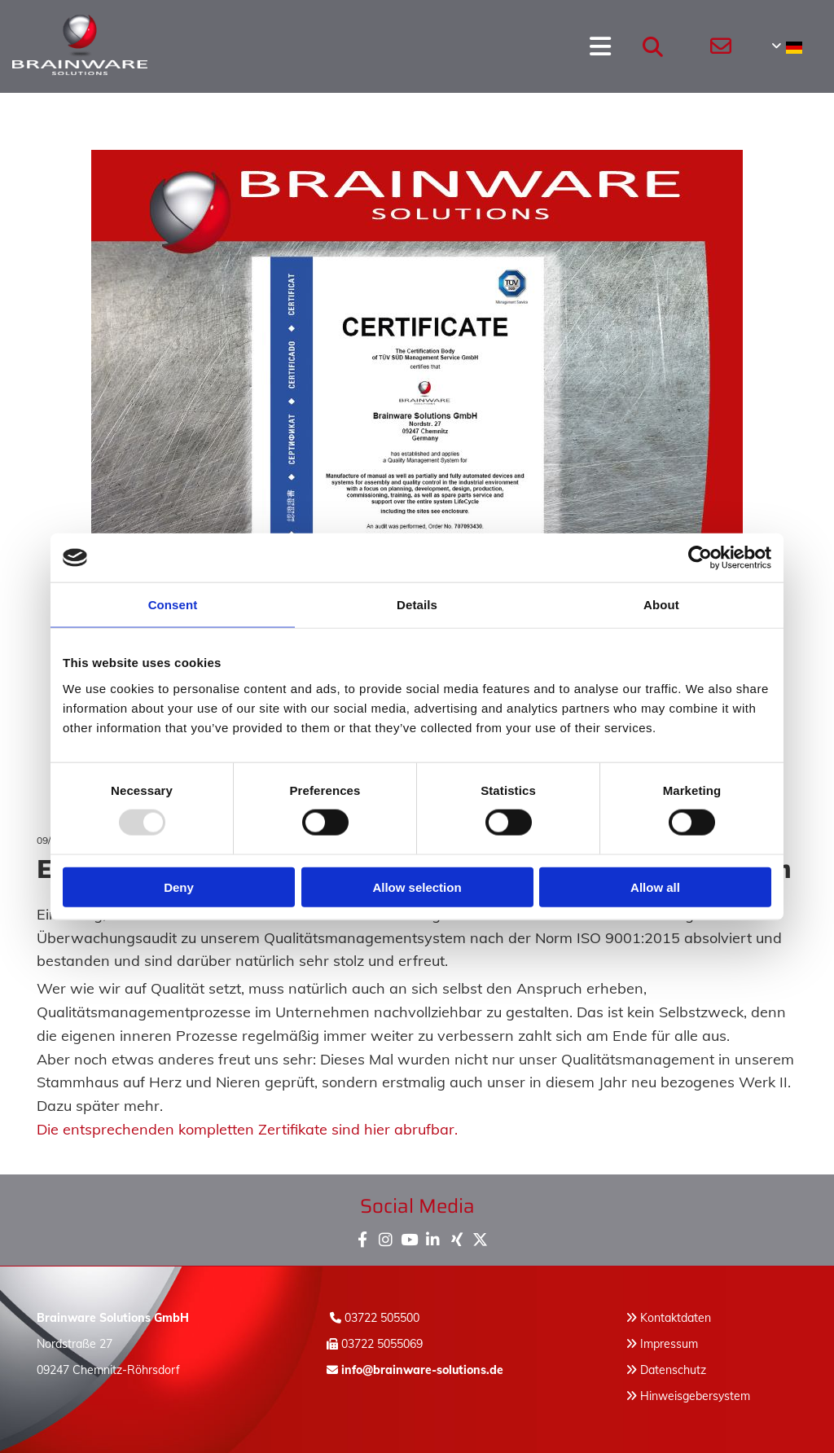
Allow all (655, 886)
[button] (379, 46)
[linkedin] (433, 1236)
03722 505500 (382, 1317)
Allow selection (416, 886)
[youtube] (409, 1236)
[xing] (456, 1236)
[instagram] (385, 1236)
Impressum (669, 1344)
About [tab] (661, 605)
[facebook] (362, 1236)
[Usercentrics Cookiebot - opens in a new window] (700, 558)
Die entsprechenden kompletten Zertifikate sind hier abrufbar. (247, 1129)
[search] (653, 46)
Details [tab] (417, 605)
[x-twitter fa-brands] (480, 1236)
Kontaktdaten (675, 1317)
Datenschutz (673, 1370)
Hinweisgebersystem (695, 1396)
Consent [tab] (173, 605)
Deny (179, 886)
